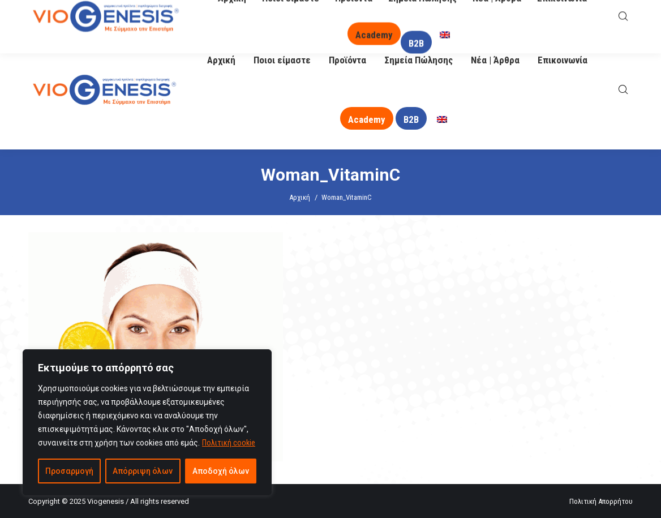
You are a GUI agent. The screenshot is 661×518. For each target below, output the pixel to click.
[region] (147, 422)
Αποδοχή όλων (220, 471)
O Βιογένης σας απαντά (404, 15)
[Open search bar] (623, 90)
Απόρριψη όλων (143, 471)
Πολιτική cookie (228, 442)
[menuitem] (442, 120)
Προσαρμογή (69, 471)
